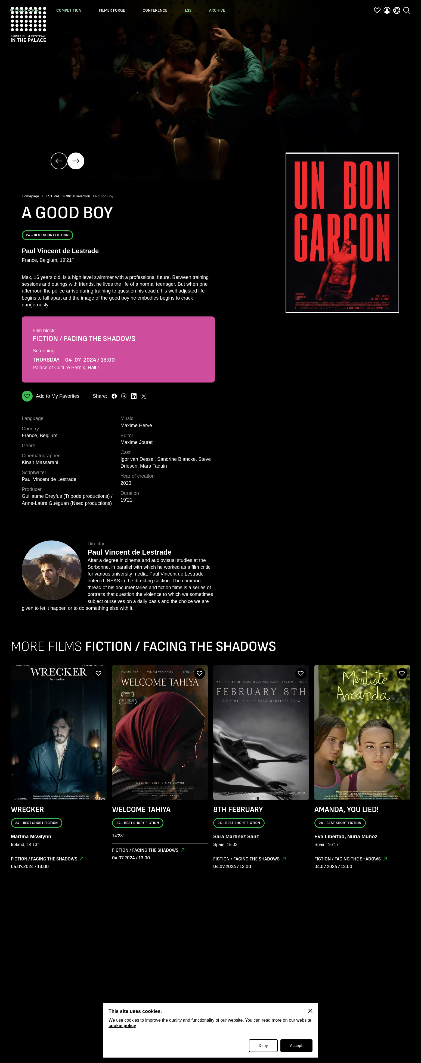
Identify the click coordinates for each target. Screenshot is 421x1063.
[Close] (310, 1010)
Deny (263, 1045)
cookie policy (122, 1025)
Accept (296, 1045)
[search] (406, 10)
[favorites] (377, 11)
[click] (59, 161)
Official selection (77, 196)
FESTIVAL (52, 196)
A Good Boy (104, 196)
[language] (396, 11)
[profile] (387, 11)
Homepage (31, 196)
